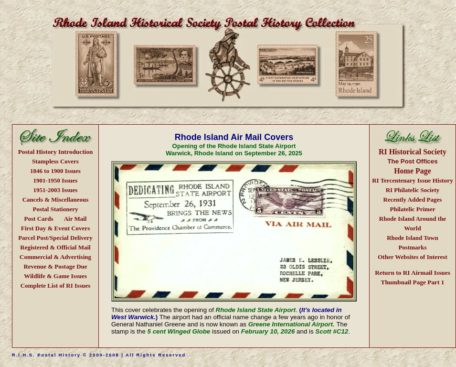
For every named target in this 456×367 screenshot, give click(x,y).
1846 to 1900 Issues (55, 170)
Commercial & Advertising (55, 256)
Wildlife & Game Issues (55, 276)
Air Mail (75, 218)
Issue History (412, 180)
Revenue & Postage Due (55, 266)
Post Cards (38, 218)
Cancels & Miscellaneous (55, 199)
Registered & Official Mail (55, 247)
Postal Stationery (55, 209)
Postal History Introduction (55, 151)
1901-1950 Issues (55, 180)
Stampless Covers (55, 161)
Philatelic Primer (412, 209)
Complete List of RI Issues (56, 285)
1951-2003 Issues (55, 190)
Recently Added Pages (412, 199)
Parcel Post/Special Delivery (55, 237)
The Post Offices (412, 161)
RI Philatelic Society (413, 190)
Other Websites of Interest (412, 256)
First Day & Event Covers (55, 228)
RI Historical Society (412, 152)
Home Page (412, 171)
